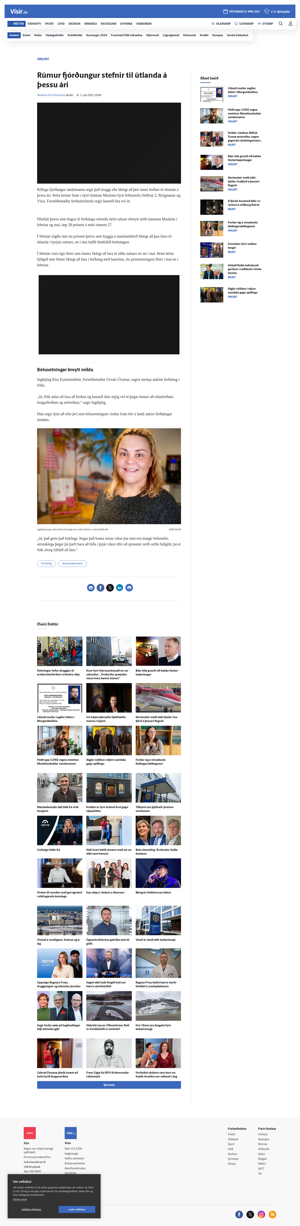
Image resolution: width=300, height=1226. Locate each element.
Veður (261, 1154)
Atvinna (262, 1144)
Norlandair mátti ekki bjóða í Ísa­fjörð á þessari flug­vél (243, 182)
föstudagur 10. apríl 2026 (244, 12)
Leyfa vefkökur (76, 1209)
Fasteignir (264, 1139)
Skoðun (232, 1154)
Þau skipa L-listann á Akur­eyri (105, 892)
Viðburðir (264, 1149)
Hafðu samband (74, 1158)
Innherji (262, 1134)
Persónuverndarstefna (37, 1157)
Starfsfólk (70, 1173)
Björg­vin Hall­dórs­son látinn (153, 892)
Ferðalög (46, 563)
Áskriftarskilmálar (75, 1168)
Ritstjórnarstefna (75, 1163)
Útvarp (232, 1164)
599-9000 (35, 1171)
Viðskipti (233, 1139)
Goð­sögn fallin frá (48, 850)
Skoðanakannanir (72, 563)
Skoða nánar (20, 1199)
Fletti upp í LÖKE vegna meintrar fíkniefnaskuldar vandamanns (244, 114)
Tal (260, 1173)
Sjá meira (109, 1085)
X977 (261, 1169)
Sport (231, 1144)
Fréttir (231, 1134)
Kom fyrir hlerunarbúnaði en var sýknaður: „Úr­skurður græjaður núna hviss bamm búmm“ (107, 674)
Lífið (230, 1149)
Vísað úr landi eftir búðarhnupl (155, 940)
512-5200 (76, 1149)
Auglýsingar (71, 1153)
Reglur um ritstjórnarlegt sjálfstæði (38, 1151)
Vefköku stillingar (31, 1209)
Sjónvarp (233, 1159)
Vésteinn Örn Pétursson (51, 95)
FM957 (262, 1164)
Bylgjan (262, 1159)
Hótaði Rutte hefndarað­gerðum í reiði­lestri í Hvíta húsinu (244, 269)
